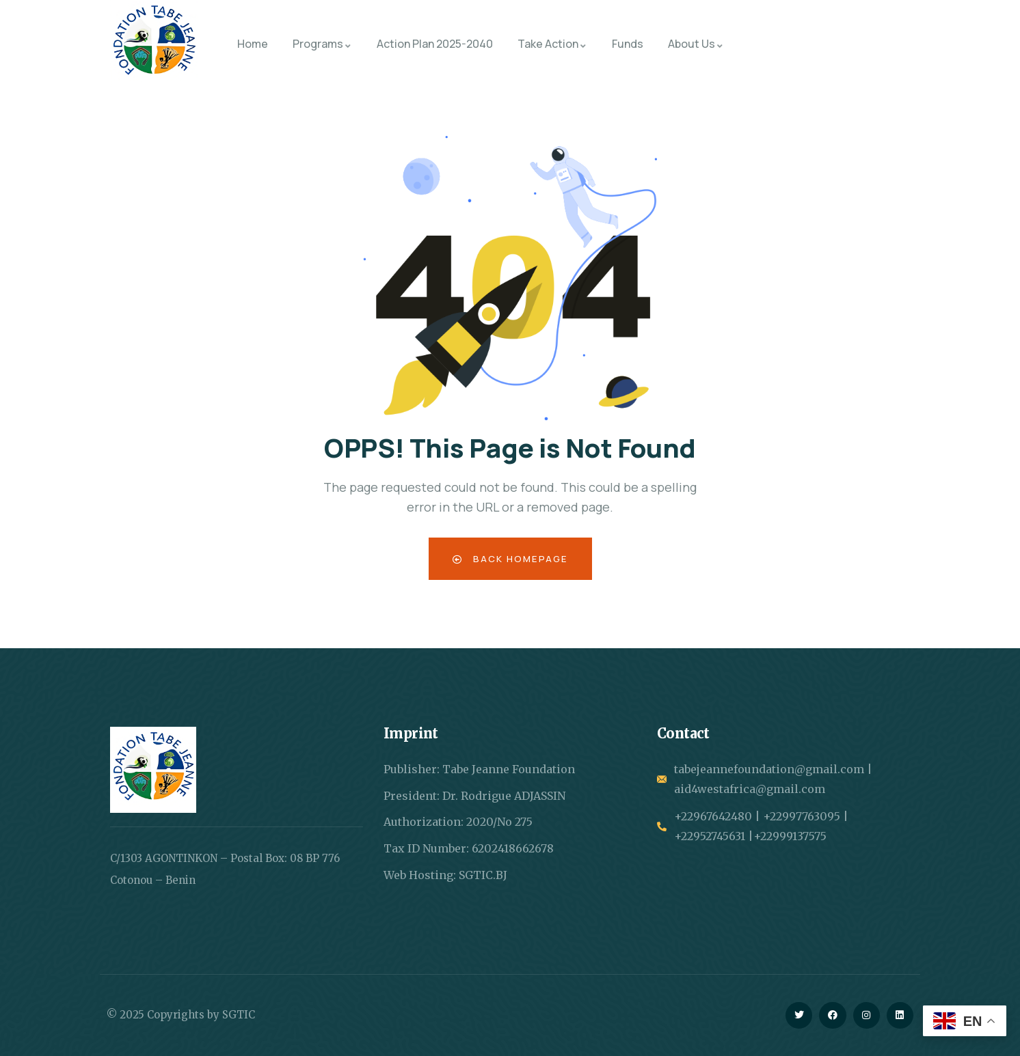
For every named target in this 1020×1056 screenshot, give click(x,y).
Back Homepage (510, 558)
